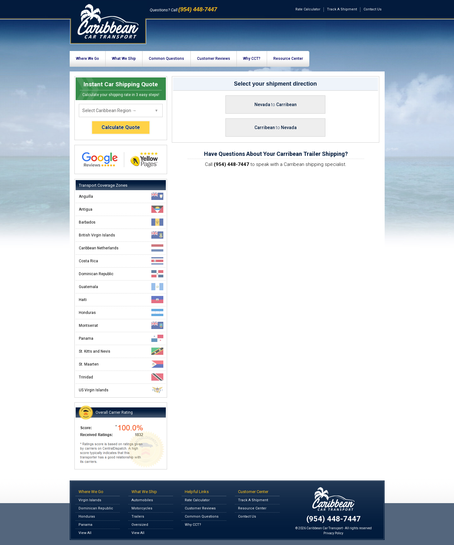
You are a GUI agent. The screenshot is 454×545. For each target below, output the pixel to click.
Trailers (137, 516)
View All (85, 533)
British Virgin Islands (121, 235)
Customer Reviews (213, 58)
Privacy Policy (333, 533)
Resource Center (288, 58)
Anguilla (121, 196)
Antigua (121, 209)
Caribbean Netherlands (121, 248)
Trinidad (121, 377)
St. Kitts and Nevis (121, 351)
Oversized (139, 525)
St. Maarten (121, 364)
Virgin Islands (90, 500)
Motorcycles (141, 508)
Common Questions (166, 58)
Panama (121, 338)
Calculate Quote (121, 127)
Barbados (121, 222)
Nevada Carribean (275, 104)
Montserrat (121, 325)
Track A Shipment (342, 9)
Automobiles (142, 500)
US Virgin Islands (121, 390)
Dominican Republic (121, 273)
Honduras (121, 312)
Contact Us (372, 9)
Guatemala (121, 286)
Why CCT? (251, 58)
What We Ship (124, 58)
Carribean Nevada (275, 127)
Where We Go (87, 58)
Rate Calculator (307, 9)
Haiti (121, 299)
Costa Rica (121, 260)
